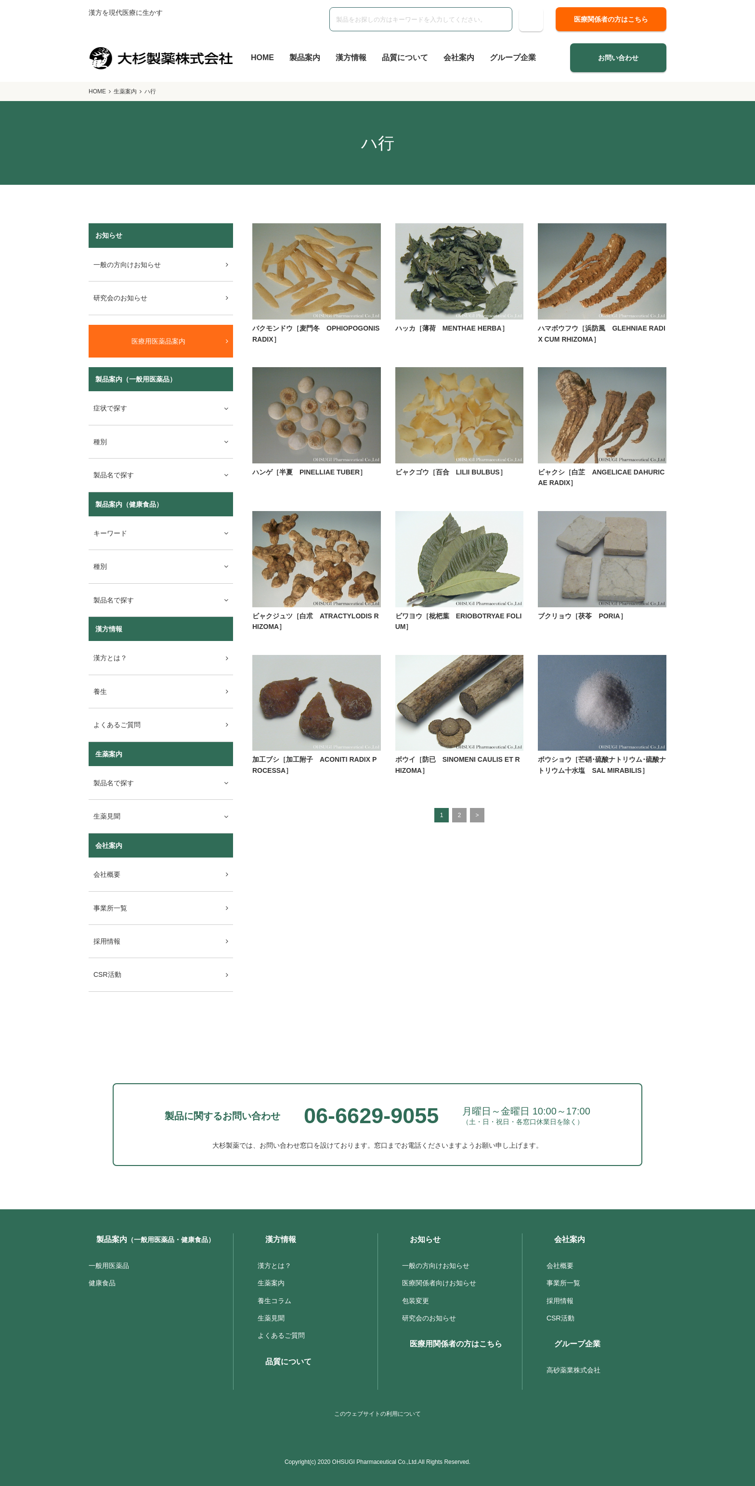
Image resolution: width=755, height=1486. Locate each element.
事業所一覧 (110, 908)
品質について (405, 57)
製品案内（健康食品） (129, 504)
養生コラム (274, 1301)
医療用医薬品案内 (158, 341)
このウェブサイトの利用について (377, 1413)
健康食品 (102, 1283)
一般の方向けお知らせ (127, 265)
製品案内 (304, 57)
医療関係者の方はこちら (611, 19)
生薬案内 (125, 91)
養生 (100, 691)
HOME (262, 57)
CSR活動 (107, 974)
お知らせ (425, 1239)
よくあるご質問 (117, 725)
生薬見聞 (271, 1318)
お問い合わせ (618, 58)
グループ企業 (513, 57)
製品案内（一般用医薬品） (135, 379)
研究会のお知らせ (120, 298)
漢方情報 (351, 57)
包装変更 (415, 1301)
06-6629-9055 (371, 1115)
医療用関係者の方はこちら (456, 1344)
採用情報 (106, 941)
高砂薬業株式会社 (573, 1370)
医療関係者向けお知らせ (439, 1283)
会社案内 (458, 57)
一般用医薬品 (109, 1265)
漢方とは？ (110, 658)
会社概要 (106, 874)
